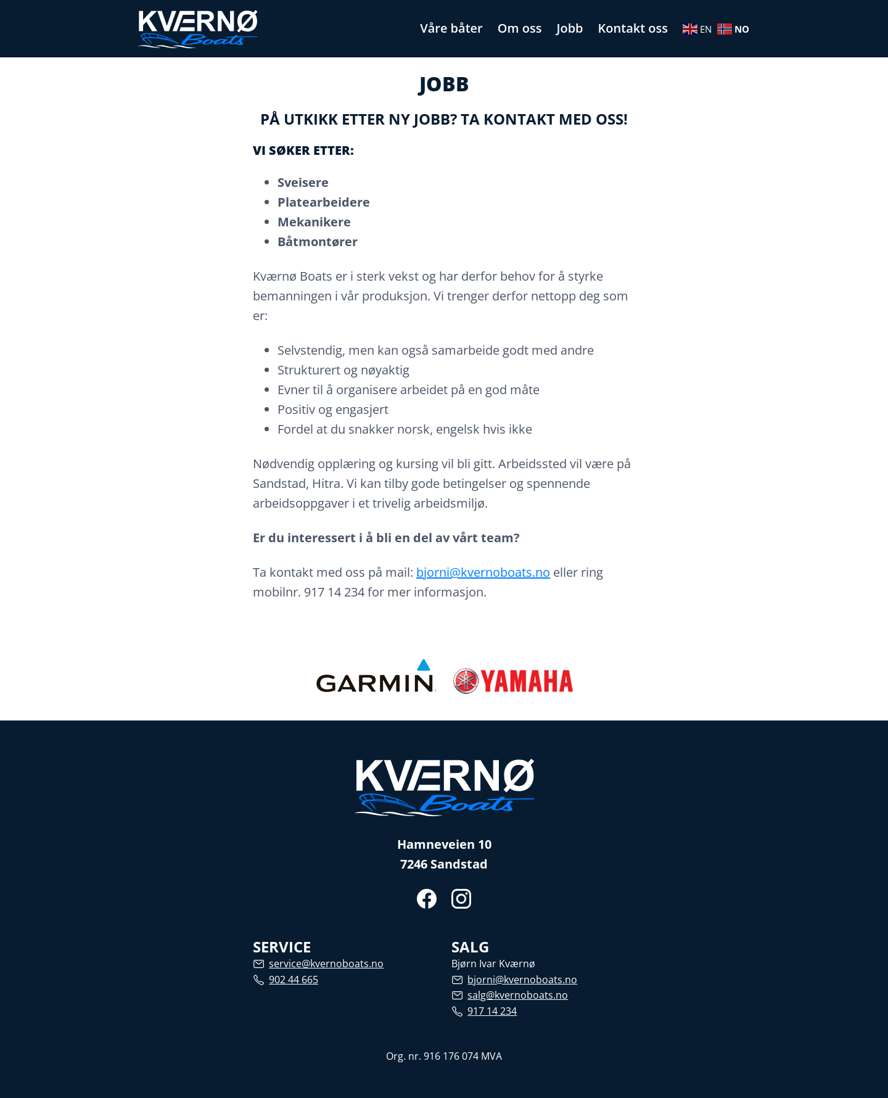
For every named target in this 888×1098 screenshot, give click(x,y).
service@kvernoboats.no (326, 963)
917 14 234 (492, 1011)
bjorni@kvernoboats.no (483, 572)
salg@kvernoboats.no (517, 995)
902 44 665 (293, 979)
